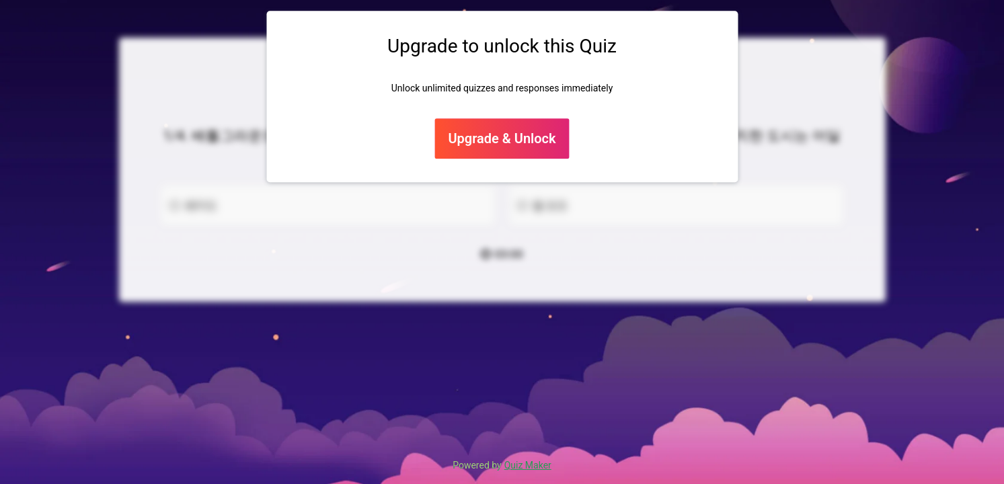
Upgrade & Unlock (501, 139)
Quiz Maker (527, 465)
